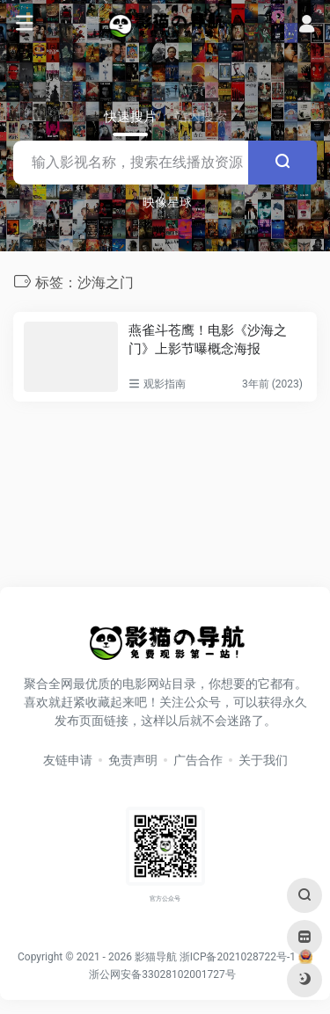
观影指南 (164, 384)
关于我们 (263, 760)
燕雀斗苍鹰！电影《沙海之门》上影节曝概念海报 (207, 339)
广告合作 (198, 760)
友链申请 (67, 760)
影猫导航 (156, 957)
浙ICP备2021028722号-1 (238, 957)
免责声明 (133, 760)
